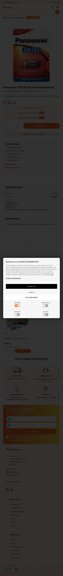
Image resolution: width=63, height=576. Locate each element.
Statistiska (45, 313)
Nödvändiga (17, 304)
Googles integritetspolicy (13, 278)
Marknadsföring (46, 304)
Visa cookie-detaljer (31, 297)
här (52, 275)
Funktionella (17, 313)
